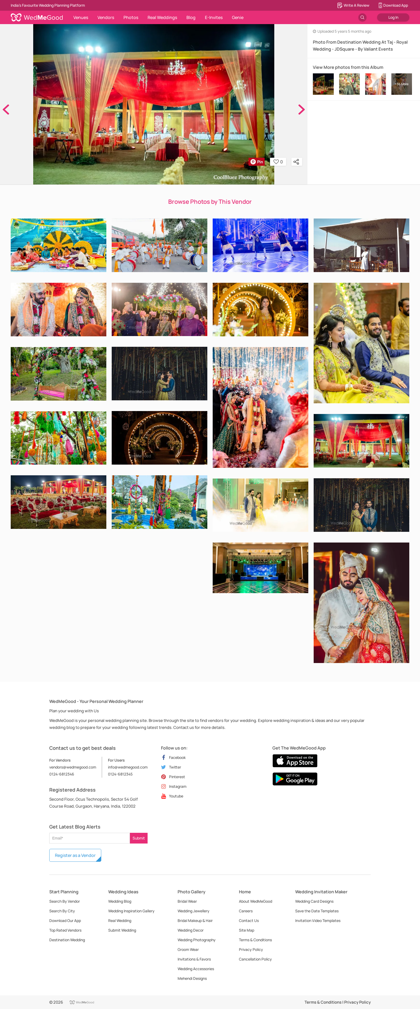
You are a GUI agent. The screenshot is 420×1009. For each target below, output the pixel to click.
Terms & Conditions (255, 939)
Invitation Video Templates (317, 920)
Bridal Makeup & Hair (195, 920)
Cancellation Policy (255, 959)
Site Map (246, 930)
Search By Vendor (64, 901)
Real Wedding (119, 920)
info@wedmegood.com (128, 767)
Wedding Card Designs (314, 901)
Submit (139, 838)
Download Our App (65, 920)
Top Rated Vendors (65, 930)
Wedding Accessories (196, 968)
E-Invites (214, 17)
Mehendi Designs (192, 978)
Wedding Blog (119, 901)
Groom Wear (188, 949)
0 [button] (278, 162)
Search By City (62, 910)
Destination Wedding (67, 939)
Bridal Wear (187, 901)
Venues (80, 17)
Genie (237, 17)
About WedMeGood (255, 901)
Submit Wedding (122, 930)
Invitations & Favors (194, 959)
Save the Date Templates (317, 910)
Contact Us (249, 920)
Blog (191, 17)
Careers (246, 910)
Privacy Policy (251, 949)
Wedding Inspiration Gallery (131, 910)
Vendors (106, 17)
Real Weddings (162, 17)
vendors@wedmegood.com (72, 767)
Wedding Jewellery (193, 910)
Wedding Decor (191, 930)
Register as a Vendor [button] (75, 855)
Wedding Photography (197, 939)
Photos (130, 17)
